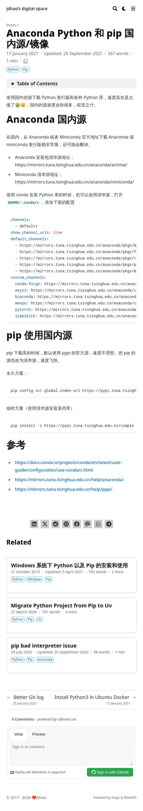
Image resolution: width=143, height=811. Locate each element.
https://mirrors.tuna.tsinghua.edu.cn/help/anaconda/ (69, 480)
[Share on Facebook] (77, 524)
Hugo (116, 797)
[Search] (115, 8)
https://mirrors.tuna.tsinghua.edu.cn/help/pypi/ (63, 489)
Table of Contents (37, 83)
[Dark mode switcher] (124, 8)
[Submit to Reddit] (55, 524)
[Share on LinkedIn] (34, 524)
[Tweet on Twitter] (45, 524)
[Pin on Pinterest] (66, 524)
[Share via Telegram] (109, 524)
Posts (11, 25)
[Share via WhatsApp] (98, 524)
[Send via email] (87, 524)
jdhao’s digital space (26, 9)
